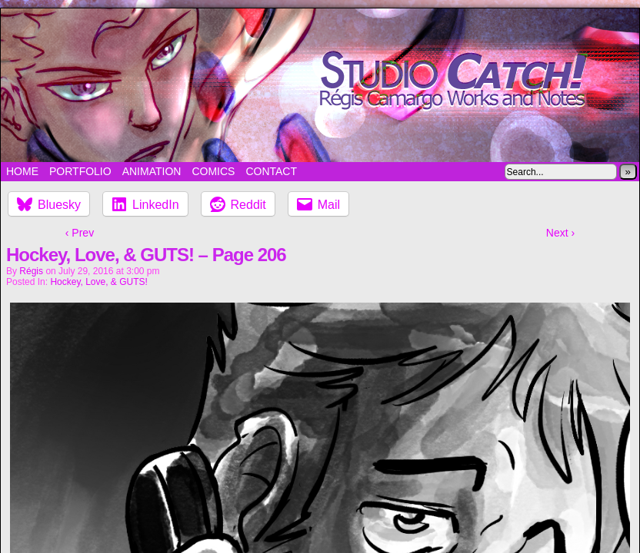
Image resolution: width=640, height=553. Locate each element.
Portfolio (80, 171)
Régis (31, 271)
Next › (560, 233)
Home (22, 171)
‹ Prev (79, 233)
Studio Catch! (320, 85)
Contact (271, 171)
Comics (213, 171)
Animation (152, 171)
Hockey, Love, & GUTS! (99, 281)
